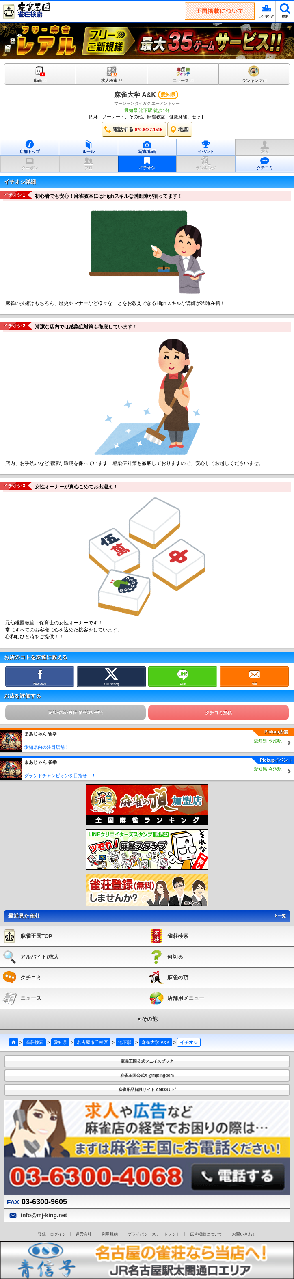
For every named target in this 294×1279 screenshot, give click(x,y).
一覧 (280, 916)
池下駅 (125, 1042)
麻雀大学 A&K (135, 94)
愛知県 (60, 1042)
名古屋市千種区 (92, 1042)
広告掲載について (206, 1234)
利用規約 (110, 1234)
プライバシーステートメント (154, 1234)
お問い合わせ (244, 1234)
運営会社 (84, 1234)
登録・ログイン (52, 1234)
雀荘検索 (34, 1042)
